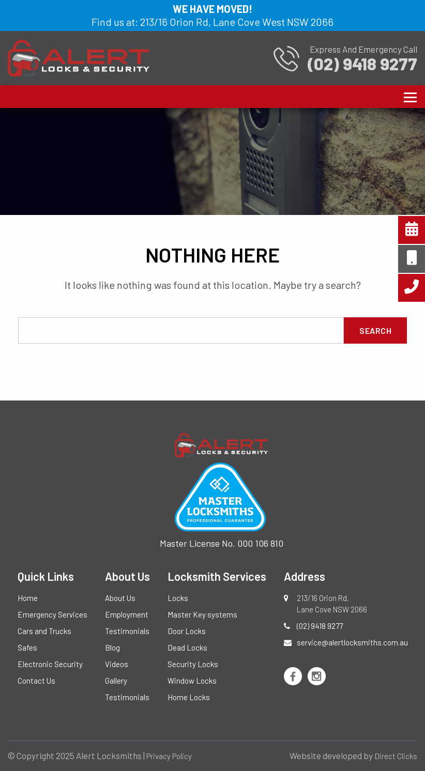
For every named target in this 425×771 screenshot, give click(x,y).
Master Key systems (202, 614)
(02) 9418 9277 (320, 625)
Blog (112, 647)
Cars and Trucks (44, 631)
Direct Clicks (395, 756)
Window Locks (192, 680)
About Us (120, 598)
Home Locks (189, 697)
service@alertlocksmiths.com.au (352, 642)
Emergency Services (52, 614)
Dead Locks (187, 647)
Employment (126, 614)
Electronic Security (50, 664)
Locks (178, 598)
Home (28, 598)
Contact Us (36, 680)
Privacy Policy (169, 756)
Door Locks (187, 631)
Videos (116, 664)
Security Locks (193, 664)
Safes (27, 647)
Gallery (116, 680)
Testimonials (127, 631)
